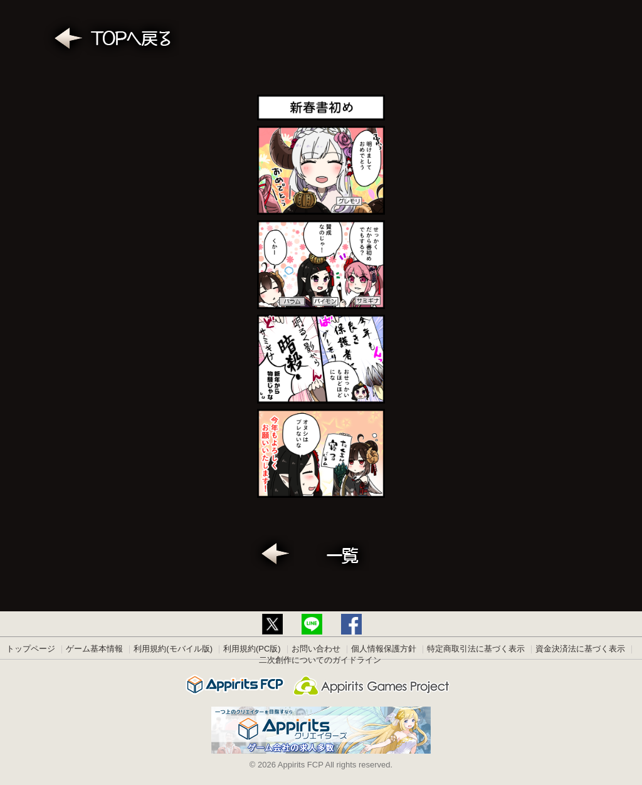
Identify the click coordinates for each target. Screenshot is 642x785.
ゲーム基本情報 (94, 648)
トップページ (30, 648)
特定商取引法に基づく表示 (476, 648)
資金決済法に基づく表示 (580, 648)
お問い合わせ (316, 648)
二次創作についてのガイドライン (320, 660)
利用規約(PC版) (252, 648)
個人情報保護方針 (383, 648)
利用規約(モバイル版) (173, 648)
